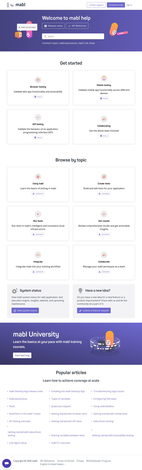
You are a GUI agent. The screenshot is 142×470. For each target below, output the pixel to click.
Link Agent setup (18, 442)
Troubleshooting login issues (108, 391)
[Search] (73, 36)
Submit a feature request (94, 310)
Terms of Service (65, 460)
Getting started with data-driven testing (24, 433)
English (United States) (53, 464)
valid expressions (68, 43)
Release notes (53, 25)
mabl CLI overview (60, 442)
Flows (12, 406)
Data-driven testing (103, 421)
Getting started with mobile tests (110, 413)
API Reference (77, 25)
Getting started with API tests (66, 421)
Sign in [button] (129, 5)
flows (92, 43)
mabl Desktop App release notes (26, 391)
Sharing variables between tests (68, 435)
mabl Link (83, 43)
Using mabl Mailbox (103, 406)
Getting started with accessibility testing (113, 435)
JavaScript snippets (61, 406)
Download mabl (116, 5)
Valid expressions (18, 398)
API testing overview (19, 421)
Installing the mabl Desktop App (68, 391)
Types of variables (60, 398)
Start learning (22, 355)
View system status (25, 310)
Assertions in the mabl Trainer (25, 413)
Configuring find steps (104, 398)
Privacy (80, 460)
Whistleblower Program (98, 460)
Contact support (96, 5)
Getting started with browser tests (69, 413)
